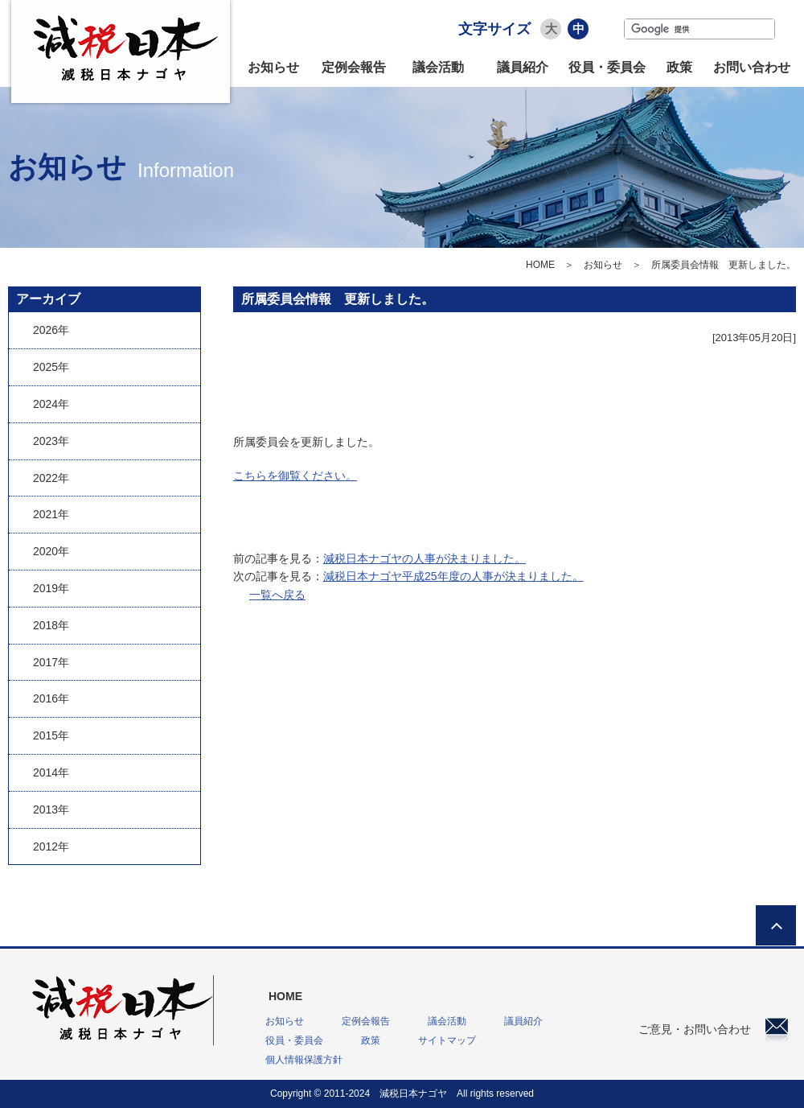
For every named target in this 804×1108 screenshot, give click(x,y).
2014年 (51, 772)
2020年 (51, 551)
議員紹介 (522, 67)
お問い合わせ (751, 67)
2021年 (51, 514)
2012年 (51, 846)
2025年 (51, 366)
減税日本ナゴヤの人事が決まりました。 (424, 558)
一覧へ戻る (277, 594)
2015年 (51, 735)
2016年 (51, 698)
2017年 (51, 662)
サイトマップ (447, 1040)
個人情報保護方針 (304, 1059)
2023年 (51, 441)
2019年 (51, 588)
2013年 (51, 809)
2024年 (51, 403)
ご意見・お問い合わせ (713, 1029)
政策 (679, 67)
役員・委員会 (607, 67)
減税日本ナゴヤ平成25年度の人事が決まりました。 (453, 576)
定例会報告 (354, 67)
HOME (540, 264)
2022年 (51, 478)
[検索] (699, 29)
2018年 (51, 625)
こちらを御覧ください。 (295, 475)
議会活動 (438, 67)
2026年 (51, 329)
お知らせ (273, 67)
